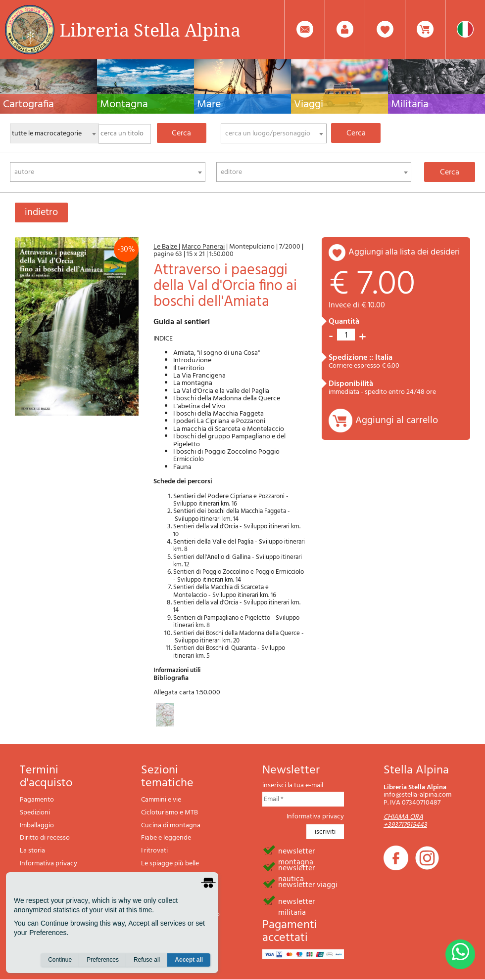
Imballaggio (37, 825)
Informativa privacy (48, 863)
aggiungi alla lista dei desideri (404, 252)
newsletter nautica (296, 867)
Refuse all (147, 959)
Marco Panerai (203, 247)
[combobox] (274, 133)
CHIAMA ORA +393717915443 (405, 820)
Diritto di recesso (45, 838)
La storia (32, 851)
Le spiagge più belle (170, 863)
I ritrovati (154, 851)
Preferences (103, 959)
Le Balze (166, 247)
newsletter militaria (296, 900)
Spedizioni (35, 813)
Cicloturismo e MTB (169, 813)
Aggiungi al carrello (396, 420)
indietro (41, 212)
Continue (60, 959)
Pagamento (37, 800)
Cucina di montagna (170, 825)
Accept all (189, 959)
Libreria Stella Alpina (150, 30)
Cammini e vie (161, 800)
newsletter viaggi (308, 884)
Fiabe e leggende (166, 838)
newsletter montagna (296, 850)
